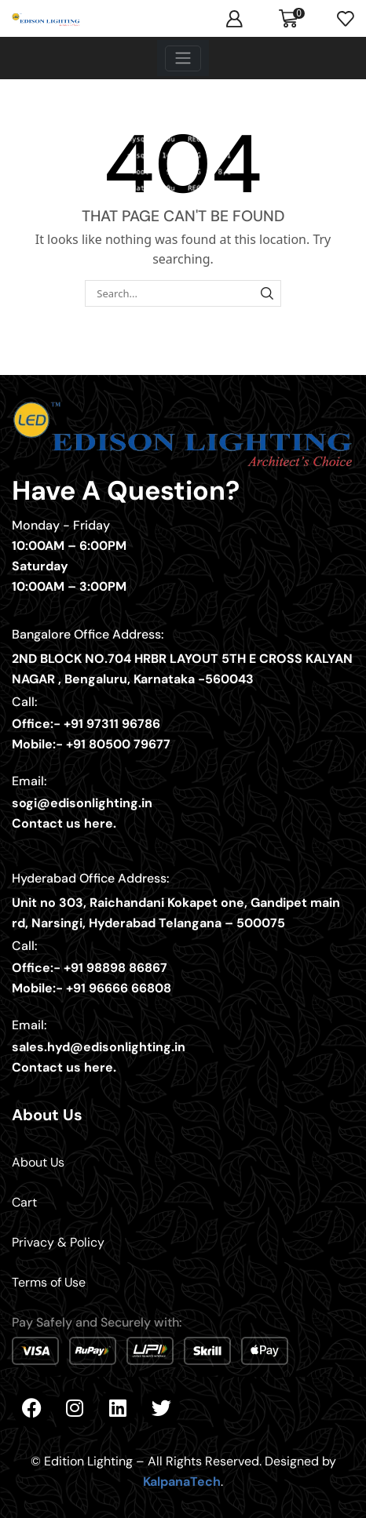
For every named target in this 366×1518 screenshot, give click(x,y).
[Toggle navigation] (183, 58)
